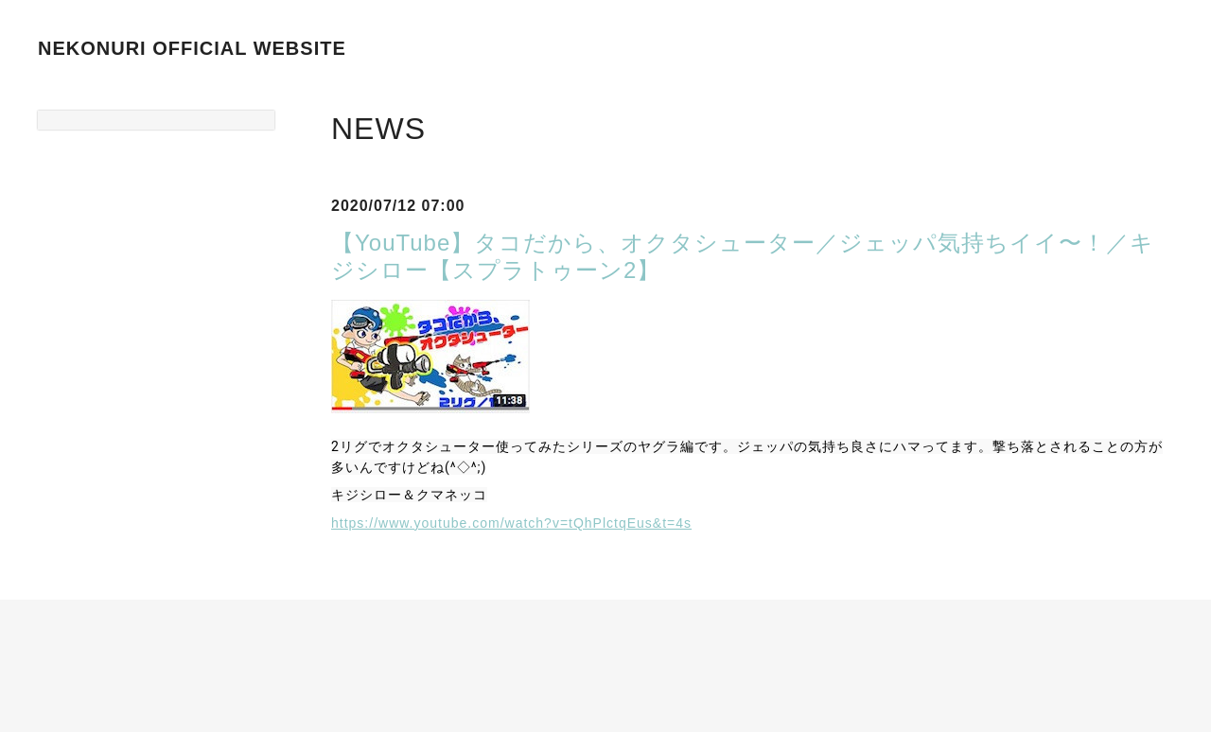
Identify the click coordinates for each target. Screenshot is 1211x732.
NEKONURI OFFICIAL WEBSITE (192, 48)
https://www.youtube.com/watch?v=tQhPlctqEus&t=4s (511, 523)
